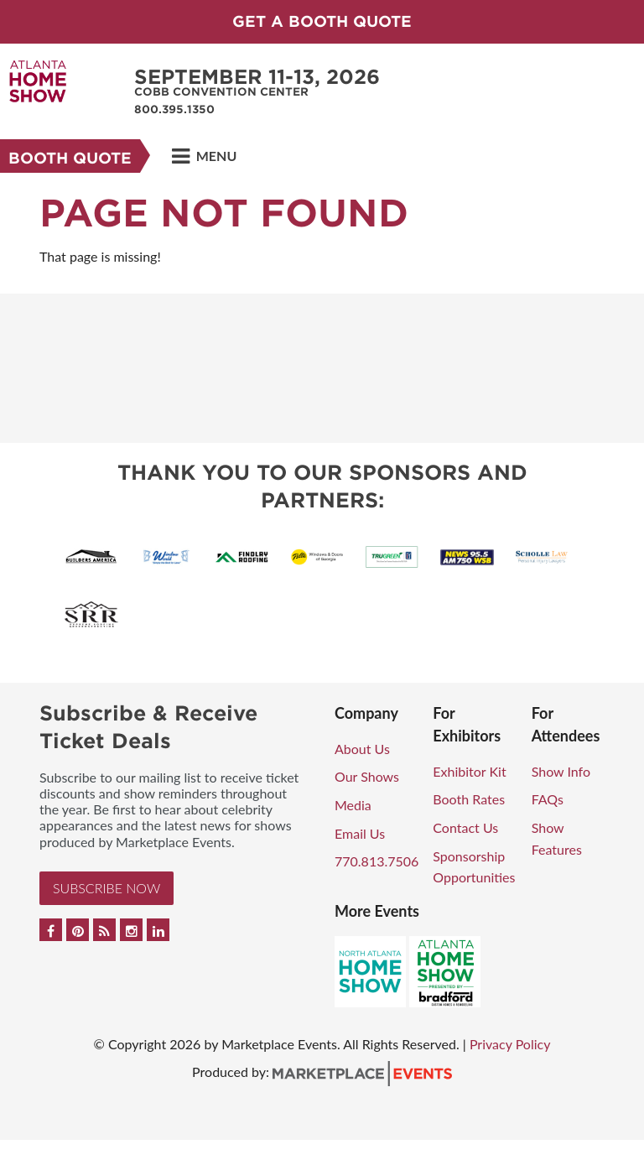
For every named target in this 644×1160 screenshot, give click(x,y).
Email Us (360, 833)
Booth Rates (469, 799)
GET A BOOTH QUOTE (322, 21)
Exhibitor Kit (469, 771)
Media (353, 805)
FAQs (548, 799)
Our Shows (367, 776)
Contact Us (465, 827)
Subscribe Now (106, 888)
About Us (362, 749)
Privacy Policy (510, 1044)
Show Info (561, 771)
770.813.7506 (376, 861)
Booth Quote (70, 158)
